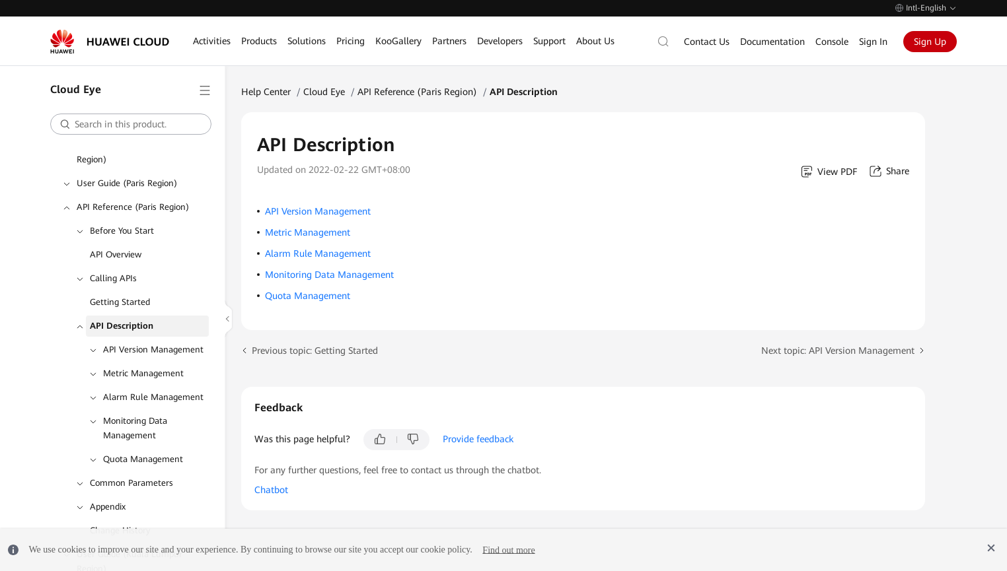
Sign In (873, 41)
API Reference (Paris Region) (133, 207)
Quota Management (143, 459)
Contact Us (706, 41)
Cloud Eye (324, 91)
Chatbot (271, 490)
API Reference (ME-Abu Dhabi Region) (136, 152)
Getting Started (120, 302)
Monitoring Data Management (135, 428)
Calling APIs (113, 278)
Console (831, 41)
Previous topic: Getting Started (315, 350)
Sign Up (930, 41)
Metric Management (143, 373)
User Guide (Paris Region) (127, 183)
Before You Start (122, 231)
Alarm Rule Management (153, 397)
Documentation (772, 41)
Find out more (508, 549)
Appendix (108, 507)
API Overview (115, 254)
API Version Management (153, 349)
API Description (121, 326)
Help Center (266, 91)
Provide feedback (478, 439)
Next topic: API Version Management (837, 350)
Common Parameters (131, 483)
